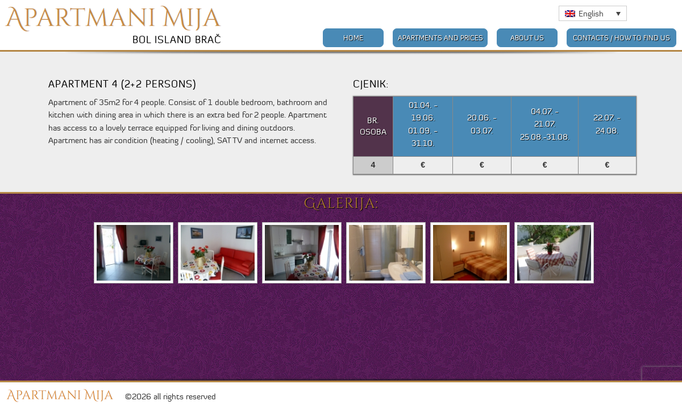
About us (527, 38)
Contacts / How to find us (621, 38)
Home (353, 38)
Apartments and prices (440, 38)
